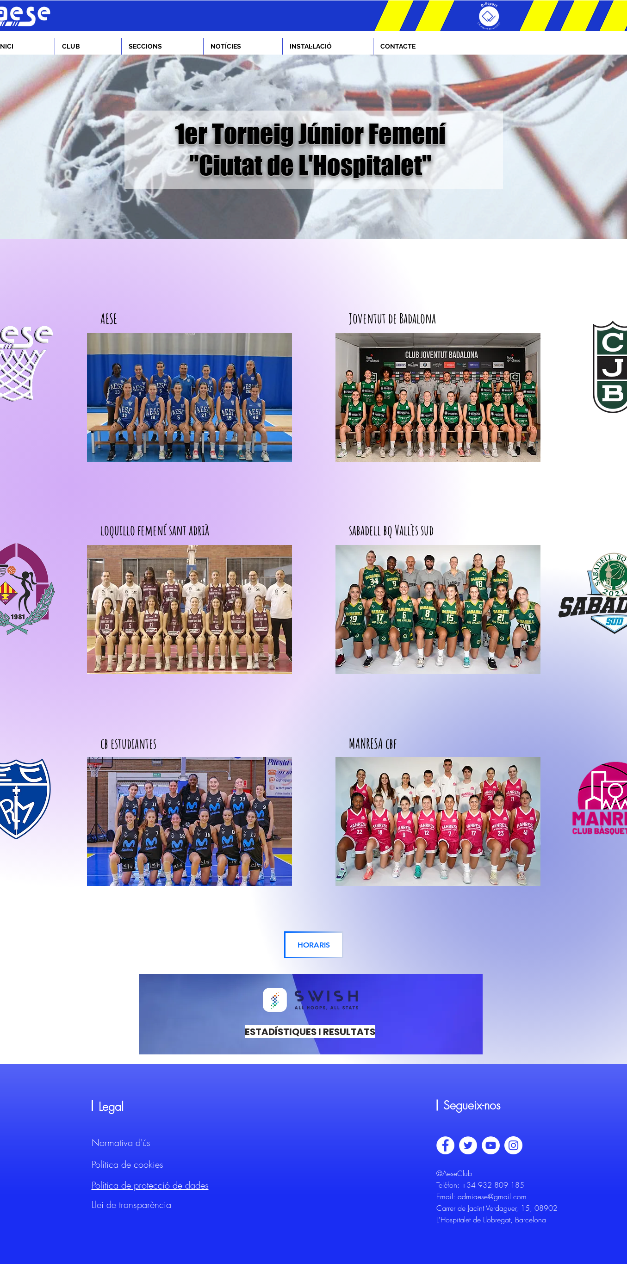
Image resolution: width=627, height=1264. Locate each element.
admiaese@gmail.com (492, 1196)
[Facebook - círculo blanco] (445, 1145)
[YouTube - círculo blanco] (491, 1145)
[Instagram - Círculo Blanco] (513, 1145)
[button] (88, 46)
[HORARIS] (313, 944)
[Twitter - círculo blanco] (468, 1145)
